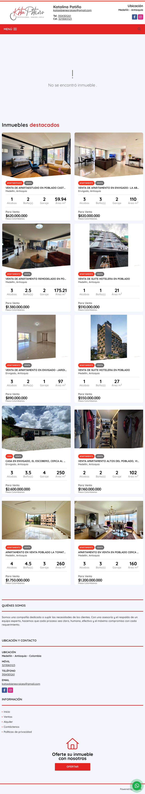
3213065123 (65, 18)
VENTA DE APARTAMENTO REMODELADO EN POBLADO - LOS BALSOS (36, 278)
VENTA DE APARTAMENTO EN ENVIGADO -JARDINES (36, 370)
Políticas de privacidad (18, 732)
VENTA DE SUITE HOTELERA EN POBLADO (104, 278)
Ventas (8, 716)
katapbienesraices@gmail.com (72, 10)
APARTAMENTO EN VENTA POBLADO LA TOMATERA (36, 552)
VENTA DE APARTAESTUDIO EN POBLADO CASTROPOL (36, 187)
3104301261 (64, 15)
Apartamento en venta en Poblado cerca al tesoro (109, 552)
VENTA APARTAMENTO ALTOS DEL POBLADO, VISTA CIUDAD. (109, 461)
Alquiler (8, 721)
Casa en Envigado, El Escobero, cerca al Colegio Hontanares (36, 461)
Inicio (7, 711)
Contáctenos (11, 726)
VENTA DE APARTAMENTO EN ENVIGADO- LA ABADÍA (109, 187)
